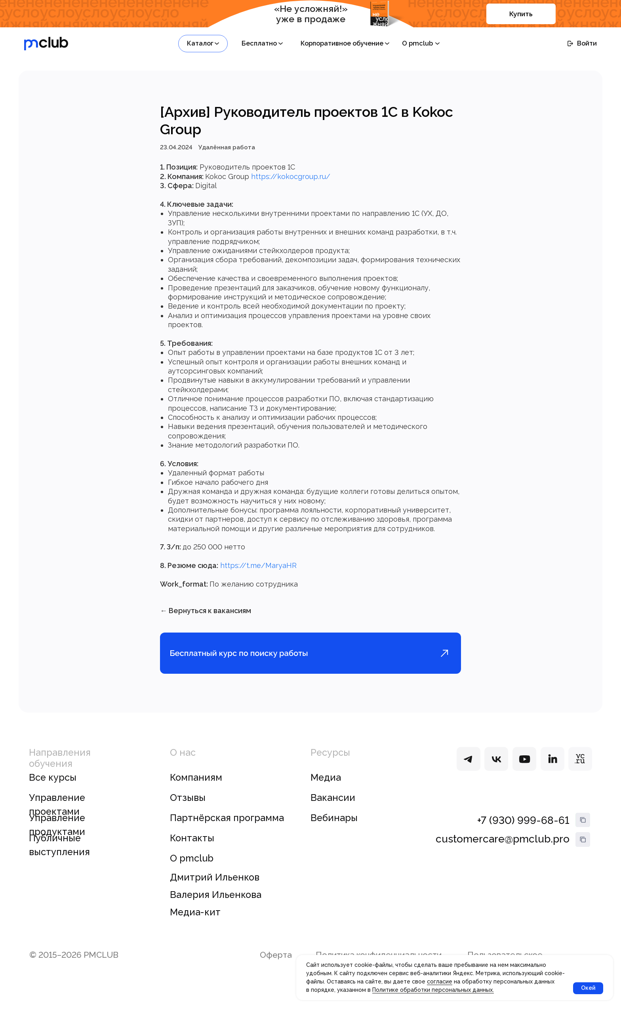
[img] (468, 769)
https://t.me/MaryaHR (258, 570)
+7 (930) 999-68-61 (523, 831)
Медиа (325, 787)
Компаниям (196, 787)
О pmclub (191, 868)
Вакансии (332, 808)
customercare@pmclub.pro (503, 849)
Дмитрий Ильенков (214, 887)
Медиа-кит (195, 922)
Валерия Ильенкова (215, 905)
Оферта (276, 965)
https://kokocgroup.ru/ (290, 181)
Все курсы (52, 787)
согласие (439, 981)
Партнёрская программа (227, 828)
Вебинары (334, 828)
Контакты (192, 848)
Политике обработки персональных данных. (433, 990)
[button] (203, 43)
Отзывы (188, 808)
